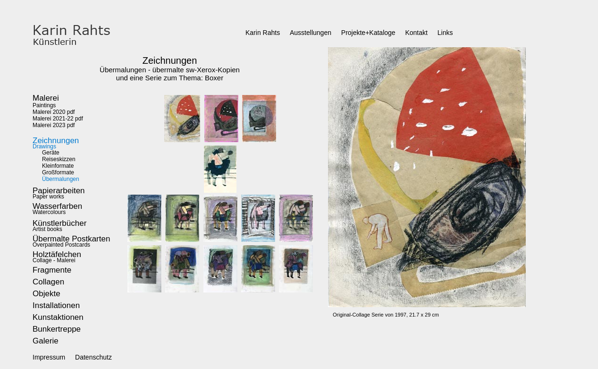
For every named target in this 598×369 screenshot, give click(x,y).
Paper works (59, 194)
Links (445, 32)
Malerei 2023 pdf (54, 125)
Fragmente (52, 270)
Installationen (56, 305)
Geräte (50, 152)
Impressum (49, 357)
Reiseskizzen (59, 159)
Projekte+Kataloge (368, 32)
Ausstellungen (310, 32)
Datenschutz (93, 357)
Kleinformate (58, 166)
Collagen (48, 281)
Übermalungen (60, 179)
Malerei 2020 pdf (54, 112)
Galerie (46, 340)
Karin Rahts (262, 32)
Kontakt (416, 32)
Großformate (58, 172)
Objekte (46, 293)
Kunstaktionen (58, 317)
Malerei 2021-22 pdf (58, 118)
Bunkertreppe (57, 329)
